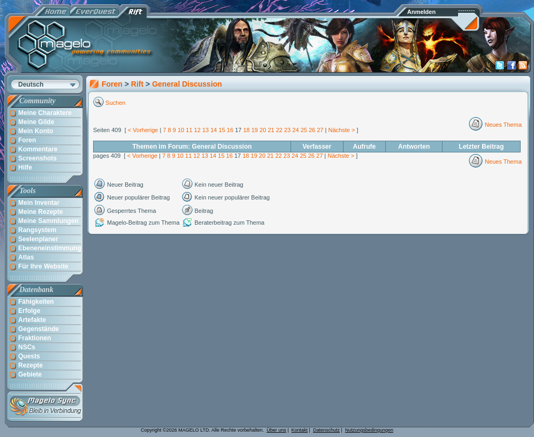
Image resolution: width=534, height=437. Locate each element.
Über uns (276, 430)
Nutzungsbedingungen (369, 430)
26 (312, 130)
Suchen (115, 102)
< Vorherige (143, 130)
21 (271, 130)
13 (205, 130)
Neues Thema (503, 124)
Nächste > (341, 130)
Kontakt (300, 430)
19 (254, 130)
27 (320, 130)
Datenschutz (326, 430)
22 (279, 130)
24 (295, 130)
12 (197, 130)
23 (287, 130)
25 (304, 130)
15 (222, 130)
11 (189, 130)
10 (181, 130)
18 (246, 130)
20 (263, 130)
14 (213, 130)
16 (230, 130)
